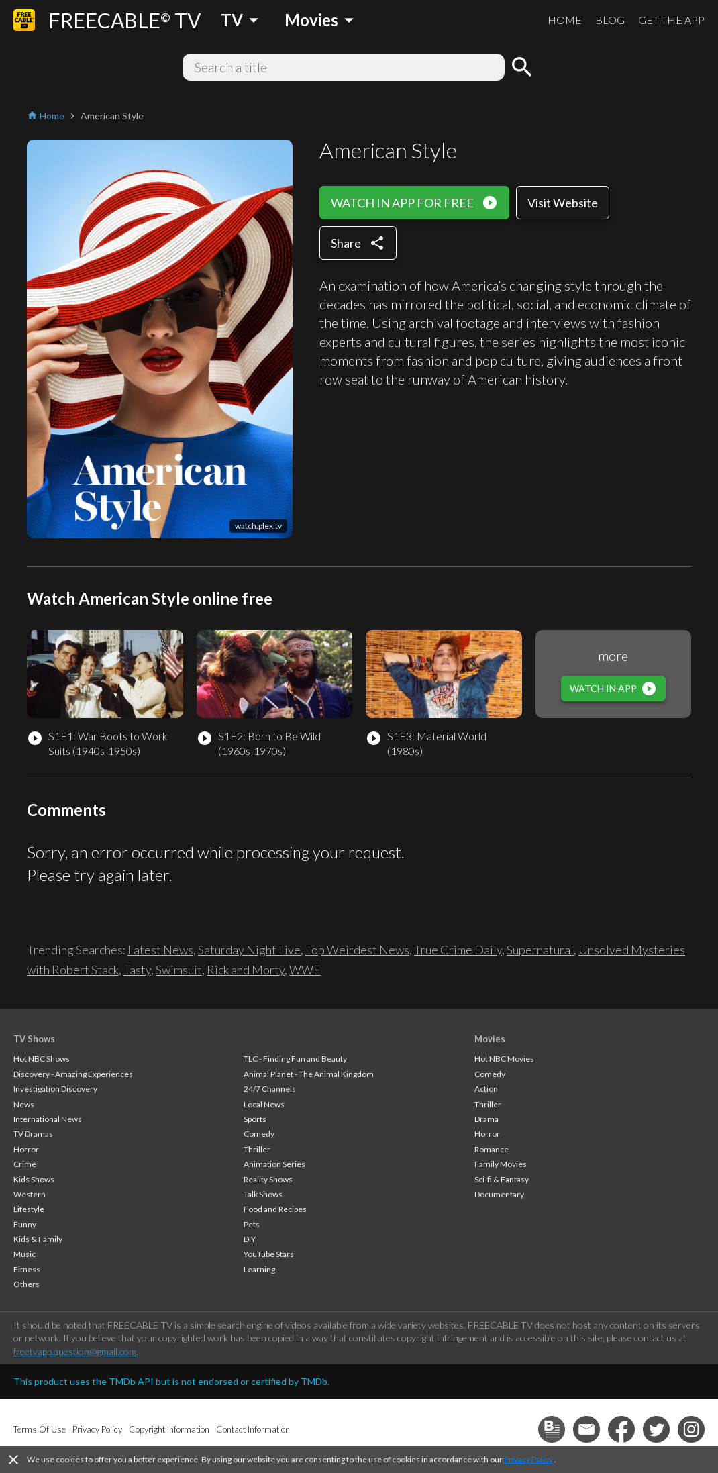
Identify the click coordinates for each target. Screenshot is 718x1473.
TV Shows (34, 1038)
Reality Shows (268, 1179)
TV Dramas (33, 1134)
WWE (305, 969)
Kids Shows (33, 1179)
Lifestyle (28, 1209)
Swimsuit (179, 969)
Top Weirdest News (357, 949)
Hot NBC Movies (504, 1059)
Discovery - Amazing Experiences (73, 1074)
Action (486, 1089)
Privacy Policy (528, 1459)
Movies (489, 1038)
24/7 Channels (270, 1089)
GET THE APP (671, 19)
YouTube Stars (269, 1254)
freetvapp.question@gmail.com (74, 1351)
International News (47, 1119)
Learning (259, 1269)
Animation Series (274, 1164)
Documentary (499, 1194)
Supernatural (540, 949)
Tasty (137, 969)
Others (26, 1284)
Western (29, 1194)
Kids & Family (37, 1239)
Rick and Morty (246, 969)
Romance (491, 1149)
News (23, 1104)
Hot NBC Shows (41, 1059)
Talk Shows (263, 1194)
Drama (486, 1119)
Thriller (257, 1149)
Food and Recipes (275, 1209)
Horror (26, 1149)
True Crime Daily (458, 949)
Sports (255, 1119)
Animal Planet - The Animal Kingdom (309, 1074)
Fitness (26, 1269)
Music (24, 1254)
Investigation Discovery (55, 1089)
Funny (24, 1224)
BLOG (610, 19)
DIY (250, 1239)
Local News (264, 1104)
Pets (252, 1224)
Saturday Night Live (249, 949)
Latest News (160, 949)
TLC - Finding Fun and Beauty (295, 1059)
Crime (24, 1164)
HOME (565, 19)
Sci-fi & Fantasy (501, 1179)
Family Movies (500, 1164)
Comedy (259, 1134)
